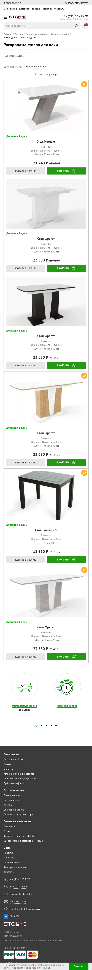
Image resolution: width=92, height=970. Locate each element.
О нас (7, 848)
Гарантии (47, 8)
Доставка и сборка (29, 8)
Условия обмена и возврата (19, 773)
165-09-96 (76, 16)
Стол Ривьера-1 (46, 530)
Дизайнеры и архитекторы (18, 814)
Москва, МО (12, 2)
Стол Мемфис (46, 142)
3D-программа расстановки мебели (23, 840)
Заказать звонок (76, 2)
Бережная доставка (24, 705)
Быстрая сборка (67, 705)
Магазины (9, 857)
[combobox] (35, 67)
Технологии (10, 826)
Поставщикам (11, 800)
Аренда (8, 804)
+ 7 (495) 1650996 (20, 879)
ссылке (46, 967)
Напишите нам (18, 901)
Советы (8, 831)
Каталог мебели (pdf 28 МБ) (19, 836)
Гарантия (8, 769)
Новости (8, 852)
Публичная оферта (14, 783)
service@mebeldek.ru (21, 894)
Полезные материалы (17, 821)
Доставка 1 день (15, 55)
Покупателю (11, 754)
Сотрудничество (14, 790)
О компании (10, 8)
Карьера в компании (15, 867)
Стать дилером (12, 795)
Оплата (7, 764)
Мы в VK (14, 916)
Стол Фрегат (46, 239)
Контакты (59, 8)
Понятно (78, 966)
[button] (36, 726)
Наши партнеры (12, 862)
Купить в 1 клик (25, 171)
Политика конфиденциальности (21, 778)
